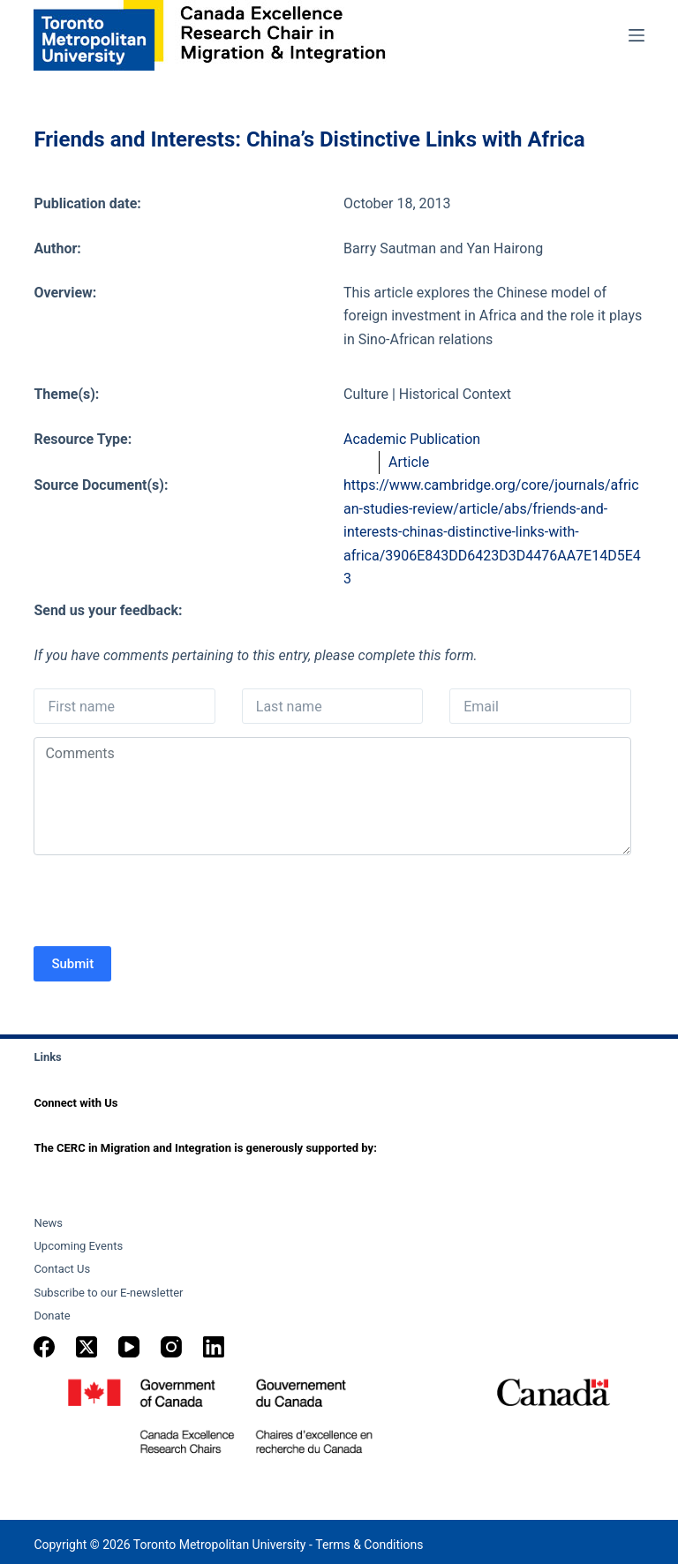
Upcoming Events (78, 1245)
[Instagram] (171, 1346)
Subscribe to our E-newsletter (108, 1292)
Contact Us (62, 1268)
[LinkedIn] (213, 1346)
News (48, 1222)
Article (408, 462)
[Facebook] (44, 1346)
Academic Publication (411, 439)
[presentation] (168, 902)
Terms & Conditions (369, 1545)
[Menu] (636, 35)
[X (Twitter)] (86, 1346)
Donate (52, 1315)
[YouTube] (128, 1346)
